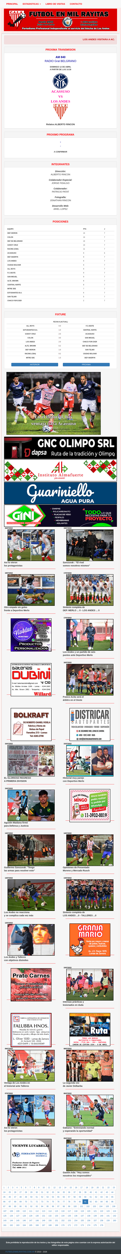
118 (75, 1211)
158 (101, 1220)
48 (20, 1197)
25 (10, 1192)
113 (43, 1211)
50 (31, 1197)
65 (112, 1197)
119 (82, 1211)
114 (50, 1211)
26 (15, 1192)
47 (15, 1197)
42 (101, 1192)
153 (69, 1220)
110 (24, 1211)
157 (95, 1220)
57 (69, 1197)
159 (108, 1220)
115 (56, 1211)
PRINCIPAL (12, 4)
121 (95, 1211)
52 (42, 1197)
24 (4, 1192)
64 (107, 1197)
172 (75, 1225)
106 (113, 1206)
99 (69, 1206)
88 (10, 1206)
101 (81, 1206)
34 (58, 1192)
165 (30, 1225)
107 (4, 1211)
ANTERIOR (35, 365)
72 (37, 1202)
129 (30, 1216)
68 (15, 1202)
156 (88, 1220)
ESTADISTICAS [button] (32, 4)
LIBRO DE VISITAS (55, 4)
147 (30, 1220)
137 (82, 1216)
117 (69, 1211)
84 (101, 1202)
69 (20, 1202)
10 (44, 1187)
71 (31, 1202)
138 (88, 1216)
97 (58, 1206)
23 (114, 1187)
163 (17, 1225)
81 (85, 1202)
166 (37, 1225)
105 (107, 1206)
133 (56, 1216)
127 (17, 1216)
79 (75, 1202)
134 (62, 1216)
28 (26, 1192)
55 (58, 1197)
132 (50, 1216)
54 (53, 1197)
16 (76, 1187)
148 (37, 1220)
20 (98, 1187)
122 (101, 1211)
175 (95, 1225)
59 (80, 1197)
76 (58, 1202)
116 (62, 1211)
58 (75, 1197)
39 (85, 1192)
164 (24, 1225)
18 (87, 1187)
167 (43, 1225)
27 (20, 1192)
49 (26, 1197)
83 (96, 1202)
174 (88, 1225)
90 (20, 1206)
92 (31, 1206)
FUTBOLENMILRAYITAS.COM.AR (20, 1252)
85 (107, 1202)
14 (65, 1187)
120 (88, 1211)
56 (64, 1197)
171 (69, 1225)
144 (11, 1220)
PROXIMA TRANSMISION (61, 49)
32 (48, 1192)
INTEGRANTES (61, 164)
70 (26, 1202)
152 (62, 1220)
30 (37, 1192)
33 (53, 1192)
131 (43, 1216)
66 (4, 1202)
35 (64, 1192)
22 (108, 1187)
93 (37, 1206)
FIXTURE (60, 314)
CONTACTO (76, 4)
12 (54, 1187)
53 (48, 1197)
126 (11, 1216)
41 (96, 1192)
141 (108, 1216)
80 (80, 1202)
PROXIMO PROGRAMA (60, 134)
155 (82, 1220)
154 (75, 1220)
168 (50, 1225)
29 (31, 1192)
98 (64, 1206)
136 (75, 1216)
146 (24, 1220)
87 (4, 1206)
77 (64, 1202)
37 (75, 1192)
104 (100, 1206)
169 (56, 1225)
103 (94, 1206)
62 (96, 1197)
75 (53, 1202)
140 (101, 1216)
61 (91, 1197)
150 (50, 1220)
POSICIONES (60, 221)
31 (42, 1192)
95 (48, 1206)
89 (15, 1206)
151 (56, 1220)
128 (24, 1216)
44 (112, 1192)
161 (4, 1225)
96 (53, 1206)
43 (107, 1192)
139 (95, 1216)
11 (49, 1187)
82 (91, 1202)
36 (69, 1192)
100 (75, 1206)
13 (60, 1187)
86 (112, 1202)
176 (101, 1225)
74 (48, 1202)
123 (108, 1211)
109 (17, 1211)
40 (91, 1192)
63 (101, 1197)
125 (4, 1216)
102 (88, 1206)
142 (114, 1216)
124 (114, 1211)
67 (10, 1202)
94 (42, 1206)
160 (114, 1220)
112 (37, 1211)
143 (4, 1220)
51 (37, 1197)
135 (69, 1216)
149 (43, 1220)
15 (71, 1187)
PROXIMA (86, 365)
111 (30, 1211)
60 (85, 1197)
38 (80, 1192)
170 (62, 1225)
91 (26, 1206)
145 (17, 1220)
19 (92, 1187)
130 (37, 1216)
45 (4, 1197)
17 (81, 1187)
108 (11, 1211)
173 (82, 1225)
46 (10, 1197)
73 (42, 1202)
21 (103, 1187)
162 (11, 1225)
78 (69, 1202)
